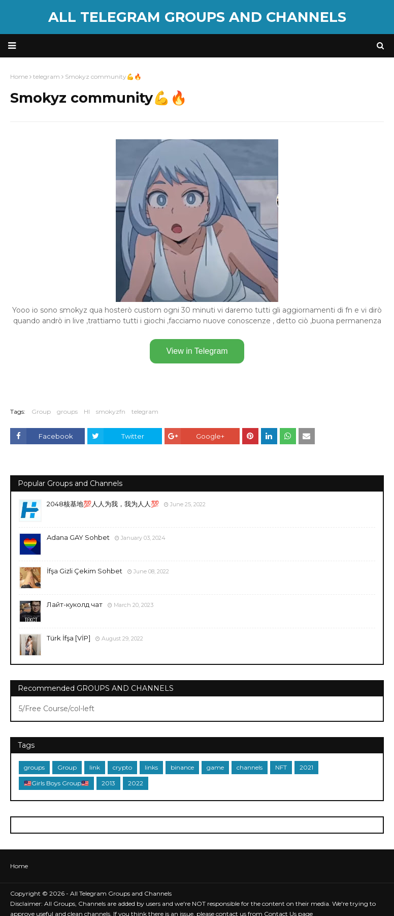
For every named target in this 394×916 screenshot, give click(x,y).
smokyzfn (110, 411)
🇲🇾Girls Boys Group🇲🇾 (56, 783)
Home (19, 866)
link (94, 767)
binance (182, 767)
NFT (281, 767)
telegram (145, 411)
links (151, 767)
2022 (135, 783)
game (215, 767)
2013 (108, 783)
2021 (306, 767)
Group (41, 411)
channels (249, 767)
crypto (122, 767)
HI (87, 411)
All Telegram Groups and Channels (197, 17)
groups (67, 411)
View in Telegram (196, 351)
